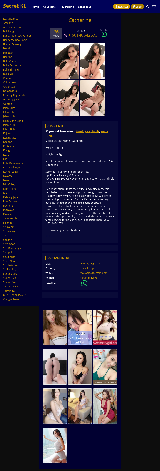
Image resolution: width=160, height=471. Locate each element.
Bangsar (8, 52)
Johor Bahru (10, 129)
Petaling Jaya (10, 197)
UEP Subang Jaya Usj (15, 295)
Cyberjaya (9, 86)
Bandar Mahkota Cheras (17, 35)
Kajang (7, 133)
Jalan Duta (9, 108)
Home (35, 6)
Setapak (7, 252)
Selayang (8, 227)
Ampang (8, 23)
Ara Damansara (12, 27)
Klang (6, 150)
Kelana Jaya (9, 137)
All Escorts (49, 6)
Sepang (7, 239)
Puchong (8, 205)
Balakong (8, 31)
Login (137, 6)
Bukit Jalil (8, 74)
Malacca (8, 176)
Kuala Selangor (12, 167)
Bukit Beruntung (12, 65)
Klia (5, 159)
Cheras (7, 78)
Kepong (7, 142)
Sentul (7, 235)
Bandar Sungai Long (15, 40)
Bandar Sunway (12, 44)
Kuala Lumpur (88, 268)
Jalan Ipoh (9, 116)
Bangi (6, 48)
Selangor (8, 222)
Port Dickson (10, 201)
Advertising (67, 6)
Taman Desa (10, 286)
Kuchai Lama (10, 171)
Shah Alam (9, 261)
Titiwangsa (9, 290)
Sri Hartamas (11, 265)
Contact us (84, 6)
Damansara (10, 91)
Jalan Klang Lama (13, 120)
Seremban (9, 244)
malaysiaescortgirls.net (93, 273)
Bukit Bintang (11, 69)
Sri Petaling (9, 269)
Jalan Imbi (9, 112)
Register (121, 6)
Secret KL (14, 5)
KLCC (6, 154)
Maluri (7, 180)
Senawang (9, 231)
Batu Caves (9, 61)
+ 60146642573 (81, 35)
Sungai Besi (10, 278)
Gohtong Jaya (11, 99)
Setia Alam (9, 256)
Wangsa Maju (11, 299)
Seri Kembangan (12, 248)
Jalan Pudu (9, 125)
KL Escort (51, 236)
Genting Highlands (87, 131)
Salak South (10, 218)
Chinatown (9, 82)
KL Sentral (9, 146)
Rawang (7, 214)
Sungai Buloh (11, 282)
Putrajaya (8, 210)
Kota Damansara (13, 163)
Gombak (8, 103)
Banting (7, 57)
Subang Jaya (10, 273)
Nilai (5, 193)
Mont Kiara (9, 188)
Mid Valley (9, 184)
